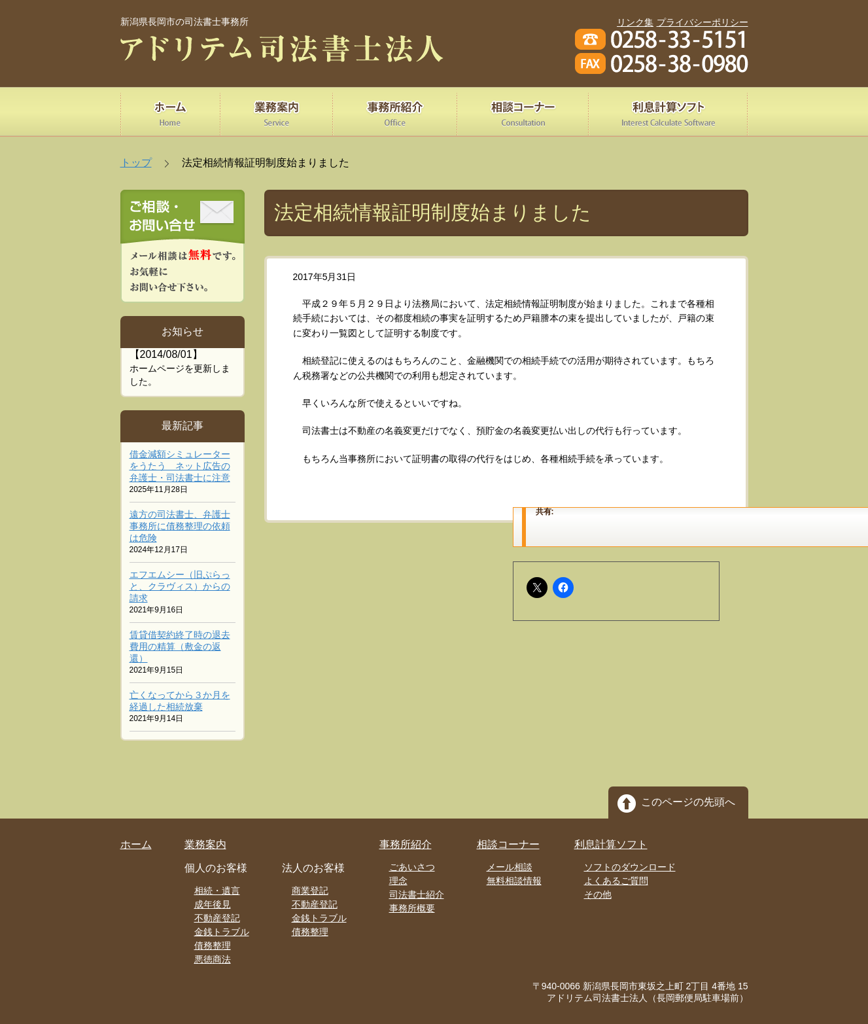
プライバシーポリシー (702, 22)
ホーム (136, 844)
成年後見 (212, 904)
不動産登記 (217, 918)
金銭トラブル (221, 932)
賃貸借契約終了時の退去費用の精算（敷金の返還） (180, 646)
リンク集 (635, 22)
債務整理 (212, 945)
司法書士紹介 (416, 894)
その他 (598, 894)
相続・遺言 (217, 890)
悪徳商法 (212, 959)
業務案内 (205, 844)
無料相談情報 (514, 880)
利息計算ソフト (611, 844)
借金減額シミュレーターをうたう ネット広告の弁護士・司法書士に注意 (180, 466)
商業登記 (310, 890)
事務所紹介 (405, 844)
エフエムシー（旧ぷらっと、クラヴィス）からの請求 (180, 586)
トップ (136, 162)
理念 (398, 880)
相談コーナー (508, 844)
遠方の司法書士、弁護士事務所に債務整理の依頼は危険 (180, 526)
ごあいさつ (412, 867)
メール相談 (509, 867)
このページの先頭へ (688, 801)
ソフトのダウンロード (630, 867)
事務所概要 (412, 908)
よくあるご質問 (616, 880)
